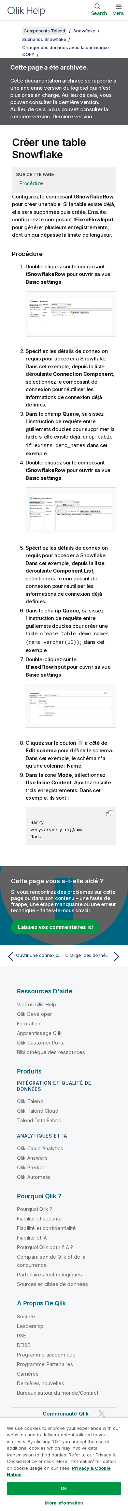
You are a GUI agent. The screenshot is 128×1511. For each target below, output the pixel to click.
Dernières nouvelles (40, 1382)
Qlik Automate (33, 1176)
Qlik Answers (32, 1156)
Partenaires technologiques (49, 1273)
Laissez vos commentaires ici (55, 925)
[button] (109, 812)
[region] (64, 1464)
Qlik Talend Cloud (37, 1109)
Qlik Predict (30, 1166)
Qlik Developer (34, 1013)
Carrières (28, 1372)
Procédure (31, 183)
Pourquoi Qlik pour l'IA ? (45, 1246)
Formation (28, 1022)
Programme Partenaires (45, 1363)
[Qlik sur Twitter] (102, 1412)
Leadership (30, 1325)
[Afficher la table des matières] (14, 30)
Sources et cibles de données (52, 1283)
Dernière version (72, 116)
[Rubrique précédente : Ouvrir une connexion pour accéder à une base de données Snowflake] (34, 955)
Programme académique (46, 1353)
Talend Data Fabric (39, 1119)
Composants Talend (44, 30)
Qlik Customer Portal (41, 1041)
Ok (64, 1488)
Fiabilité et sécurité (39, 1217)
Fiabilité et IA (32, 1236)
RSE (21, 1334)
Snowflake (84, 30)
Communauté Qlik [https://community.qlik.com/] (66, 1412)
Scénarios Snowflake (44, 39)
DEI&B (24, 1344)
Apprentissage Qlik (39, 1032)
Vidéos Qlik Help (36, 1003)
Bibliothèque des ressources (51, 1051)
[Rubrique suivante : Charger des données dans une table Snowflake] (94, 955)
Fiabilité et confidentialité (46, 1227)
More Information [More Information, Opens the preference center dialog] (64, 1503)
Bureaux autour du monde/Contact (57, 1391)
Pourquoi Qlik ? (34, 1208)
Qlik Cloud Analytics (40, 1147)
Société (26, 1315)
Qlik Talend (30, 1100)
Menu (119, 13)
